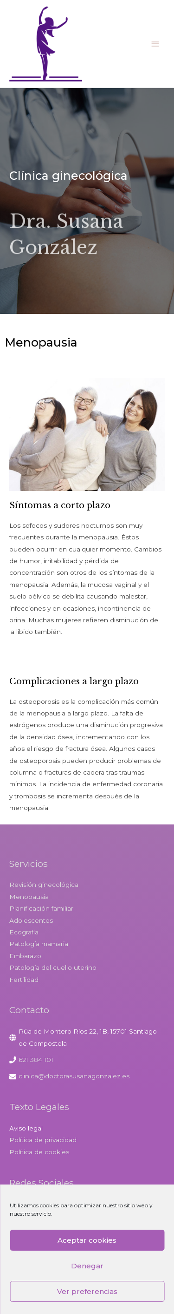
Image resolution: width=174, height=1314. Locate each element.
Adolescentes (31, 920)
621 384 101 (36, 1059)
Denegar (87, 1265)
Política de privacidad (43, 1140)
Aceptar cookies (87, 1240)
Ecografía (24, 932)
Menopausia (29, 896)
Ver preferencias (87, 1291)
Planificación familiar (41, 908)
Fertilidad (24, 979)
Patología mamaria (38, 943)
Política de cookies (39, 1152)
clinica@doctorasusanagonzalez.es (74, 1076)
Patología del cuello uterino (53, 967)
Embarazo (25, 956)
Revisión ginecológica (43, 884)
